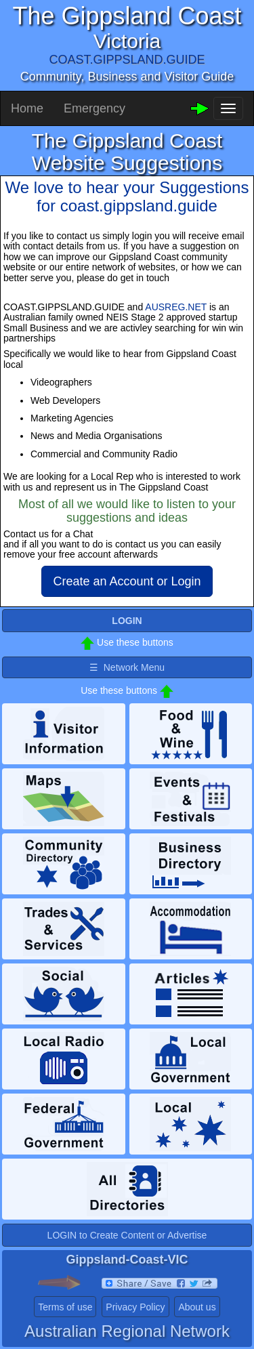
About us (196, 1307)
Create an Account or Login (126, 581)
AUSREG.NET (176, 307)
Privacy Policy (135, 1307)
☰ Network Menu (127, 667)
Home (27, 108)
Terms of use (65, 1307)
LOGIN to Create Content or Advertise (127, 1235)
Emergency (94, 108)
